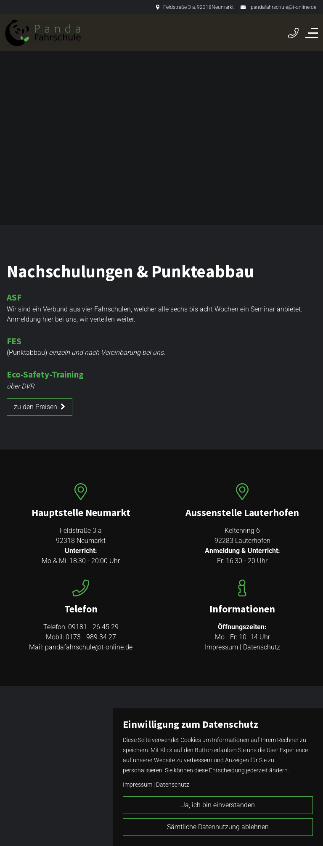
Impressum (221, 647)
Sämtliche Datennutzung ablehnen (218, 827)
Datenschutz (261, 647)
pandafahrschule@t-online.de (283, 7)
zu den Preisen (39, 407)
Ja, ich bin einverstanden (218, 805)
